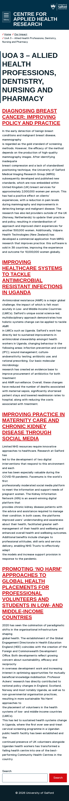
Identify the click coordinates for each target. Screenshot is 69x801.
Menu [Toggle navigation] (6, 17)
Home (7, 34)
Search (7, 771)
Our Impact (20, 34)
